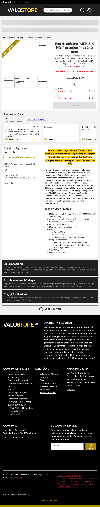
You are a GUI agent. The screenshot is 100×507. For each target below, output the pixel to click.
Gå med (91, 446)
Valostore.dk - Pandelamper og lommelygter (76, 484)
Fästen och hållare (44, 38)
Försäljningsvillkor (48, 386)
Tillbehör (30, 38)
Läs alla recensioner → (36, 120)
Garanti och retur (48, 383)
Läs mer (36, 126)
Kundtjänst (45, 389)
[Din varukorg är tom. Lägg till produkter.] (96, 10)
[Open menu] (3, 10)
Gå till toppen (50, 309)
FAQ (42, 380)
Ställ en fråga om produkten (21, 157)
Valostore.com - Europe (67, 487)
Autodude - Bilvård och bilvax (69, 476)
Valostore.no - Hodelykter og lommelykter (75, 481)
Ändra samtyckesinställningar (17, 494)
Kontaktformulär (48, 392)
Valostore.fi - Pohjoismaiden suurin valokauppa (77, 478)
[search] (68, 10)
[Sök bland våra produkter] (56, 10)
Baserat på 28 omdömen (74, 66)
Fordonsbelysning (16, 38)
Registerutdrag (15, 477)
